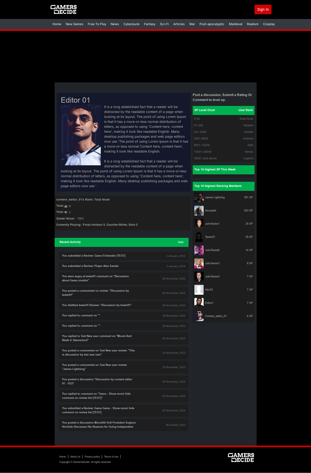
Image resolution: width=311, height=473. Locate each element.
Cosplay (269, 24)
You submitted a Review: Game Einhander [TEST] (93, 256)
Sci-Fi (164, 24)
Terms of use (111, 456)
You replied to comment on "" (81, 316)
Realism (252, 24)
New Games (74, 24)
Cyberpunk (131, 24)
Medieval (235, 24)
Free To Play (97, 24)
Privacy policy (92, 456)
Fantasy (149, 24)
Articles (179, 24)
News (115, 24)
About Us (75, 456)
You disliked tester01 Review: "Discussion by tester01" (96, 305)
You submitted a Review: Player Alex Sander (90, 266)
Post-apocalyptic (212, 24)
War (192, 24)
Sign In (263, 9)
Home (57, 24)
